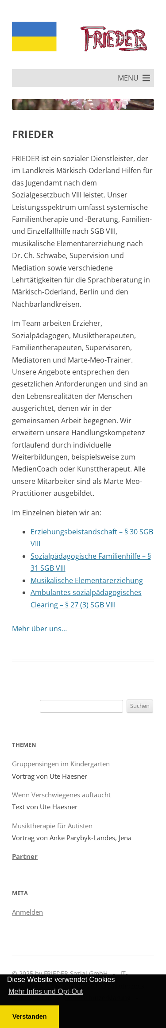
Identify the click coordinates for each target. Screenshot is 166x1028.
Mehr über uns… (39, 629)
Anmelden (27, 912)
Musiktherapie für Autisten (52, 825)
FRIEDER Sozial (110, 49)
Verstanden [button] (29, 1016)
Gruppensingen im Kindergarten (61, 763)
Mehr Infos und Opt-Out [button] (45, 991)
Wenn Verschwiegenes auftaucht (61, 794)
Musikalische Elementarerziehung (87, 580)
